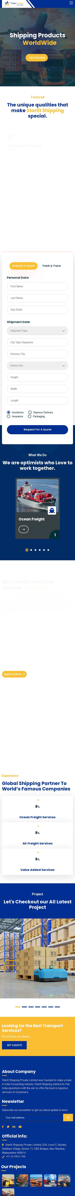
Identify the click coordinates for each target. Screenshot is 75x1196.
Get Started (37, 58)
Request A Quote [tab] (23, 266)
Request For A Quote (37, 429)
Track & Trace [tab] (51, 266)
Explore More (14, 674)
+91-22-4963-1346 (16, 1156)
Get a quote (14, 1045)
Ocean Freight (32, 519)
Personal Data (18, 278)
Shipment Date (18, 322)
